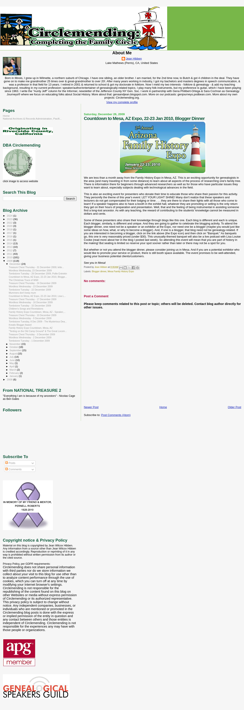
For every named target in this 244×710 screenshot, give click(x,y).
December (15, 264)
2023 (10, 219)
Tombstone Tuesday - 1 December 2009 (29, 340)
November (15, 344)
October (14, 347)
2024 (10, 215)
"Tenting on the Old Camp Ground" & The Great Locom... (38, 331)
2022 (10, 222)
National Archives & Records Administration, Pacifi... (32, 118)
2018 (10, 229)
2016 (10, 236)
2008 (10, 379)
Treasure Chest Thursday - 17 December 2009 (32, 299)
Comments (13, 469)
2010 (10, 257)
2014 (10, 243)
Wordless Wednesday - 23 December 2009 (31, 286)
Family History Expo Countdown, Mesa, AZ (30, 328)
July (12, 357)
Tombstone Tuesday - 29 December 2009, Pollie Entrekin (38, 273)
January (14, 376)
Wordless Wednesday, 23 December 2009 (30, 270)
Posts (10, 463)
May (12, 363)
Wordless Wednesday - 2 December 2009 (30, 337)
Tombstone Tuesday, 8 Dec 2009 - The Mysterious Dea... (38, 321)
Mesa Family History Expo (121, 271)
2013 (10, 246)
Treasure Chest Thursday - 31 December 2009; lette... (36, 267)
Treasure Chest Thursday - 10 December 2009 (32, 315)
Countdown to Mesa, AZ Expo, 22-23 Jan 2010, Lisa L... (37, 296)
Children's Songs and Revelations (26, 308)
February (15, 373)
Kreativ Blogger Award (20, 324)
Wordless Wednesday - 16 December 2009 (31, 302)
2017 (10, 232)
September (16, 350)
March (13, 369)
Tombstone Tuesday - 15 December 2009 (30, 305)
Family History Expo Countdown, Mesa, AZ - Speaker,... (37, 312)
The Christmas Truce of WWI (23, 280)
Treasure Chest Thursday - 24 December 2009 (32, 283)
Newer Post (91, 407)
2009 (10, 260)
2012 (10, 250)
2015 (10, 239)
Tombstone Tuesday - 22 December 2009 (30, 289)
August (14, 353)
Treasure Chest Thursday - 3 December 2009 (32, 334)
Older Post (234, 407)
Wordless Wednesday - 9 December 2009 (30, 318)
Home (163, 407)
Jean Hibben (134, 58)
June (12, 360)
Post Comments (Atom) (116, 415)
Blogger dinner (99, 271)
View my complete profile (122, 102)
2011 (10, 253)
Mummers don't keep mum (22, 292)
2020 (10, 225)
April (12, 366)
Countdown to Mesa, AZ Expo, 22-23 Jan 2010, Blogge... (38, 276)
